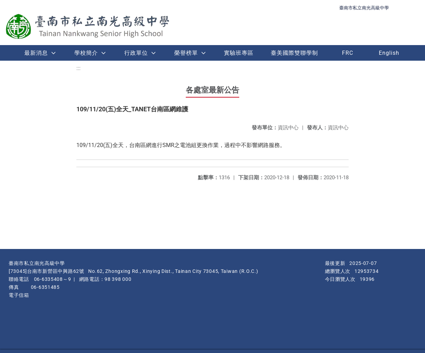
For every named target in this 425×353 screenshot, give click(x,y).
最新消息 (36, 53)
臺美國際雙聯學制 (294, 53)
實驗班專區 (238, 53)
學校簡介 (86, 53)
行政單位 (136, 53)
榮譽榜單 (186, 53)
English (389, 53)
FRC (347, 53)
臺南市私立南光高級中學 (364, 7)
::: (78, 68)
